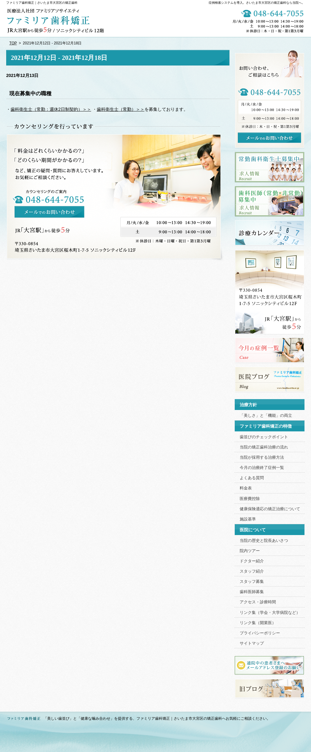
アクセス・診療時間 (258, 602)
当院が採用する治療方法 (262, 457)
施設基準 (248, 519)
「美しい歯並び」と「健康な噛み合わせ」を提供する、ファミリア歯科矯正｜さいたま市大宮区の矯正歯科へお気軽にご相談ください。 (156, 718)
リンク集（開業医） (258, 623)
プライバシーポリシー (260, 633)
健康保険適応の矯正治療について (270, 509)
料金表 (246, 488)
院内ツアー (250, 551)
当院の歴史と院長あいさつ (264, 540)
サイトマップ (252, 643)
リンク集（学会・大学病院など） (270, 612)
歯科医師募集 (252, 592)
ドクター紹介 (252, 561)
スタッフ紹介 (252, 571)
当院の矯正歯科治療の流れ (264, 447)
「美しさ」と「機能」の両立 (266, 415)
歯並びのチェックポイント (264, 437)
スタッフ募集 (252, 581)
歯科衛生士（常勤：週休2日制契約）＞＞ (51, 109)
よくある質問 (252, 478)
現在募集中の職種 (30, 94)
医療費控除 (250, 499)
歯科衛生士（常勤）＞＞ (120, 109)
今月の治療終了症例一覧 (262, 468)
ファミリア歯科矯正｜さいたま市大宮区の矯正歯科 (42, 2)
